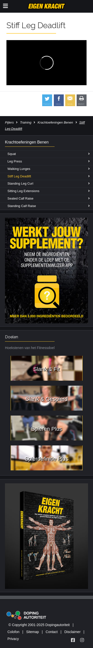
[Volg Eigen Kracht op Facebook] (72, 640)
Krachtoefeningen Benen (55, 122)
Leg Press (14, 161)
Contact (52, 632)
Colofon (13, 632)
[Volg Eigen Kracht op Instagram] (82, 640)
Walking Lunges (18, 169)
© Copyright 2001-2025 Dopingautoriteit (39, 625)
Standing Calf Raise (21, 206)
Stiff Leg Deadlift (19, 176)
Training (25, 122)
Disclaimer (72, 632)
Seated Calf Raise (20, 198)
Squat (11, 154)
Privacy (13, 639)
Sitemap (32, 632)
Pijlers (9, 122)
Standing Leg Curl (20, 183)
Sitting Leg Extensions (23, 191)
